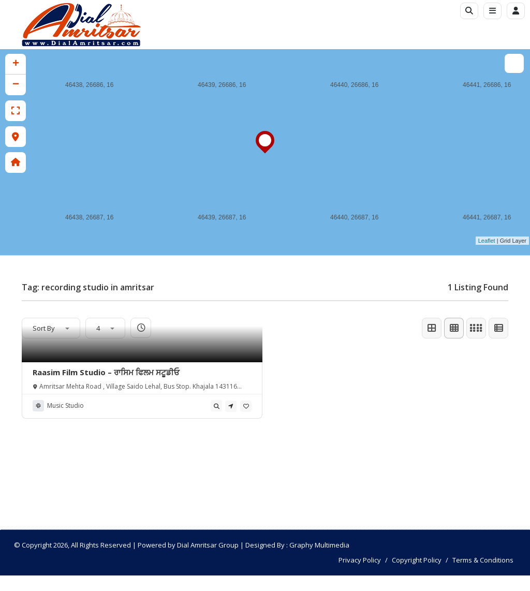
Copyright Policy (416, 560)
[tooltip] (216, 405)
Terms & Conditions (482, 560)
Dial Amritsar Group (208, 545)
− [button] (15, 85)
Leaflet (486, 241)
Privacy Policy (359, 560)
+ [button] (15, 64)
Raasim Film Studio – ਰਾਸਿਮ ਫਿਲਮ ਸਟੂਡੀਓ (106, 372)
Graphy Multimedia (319, 545)
